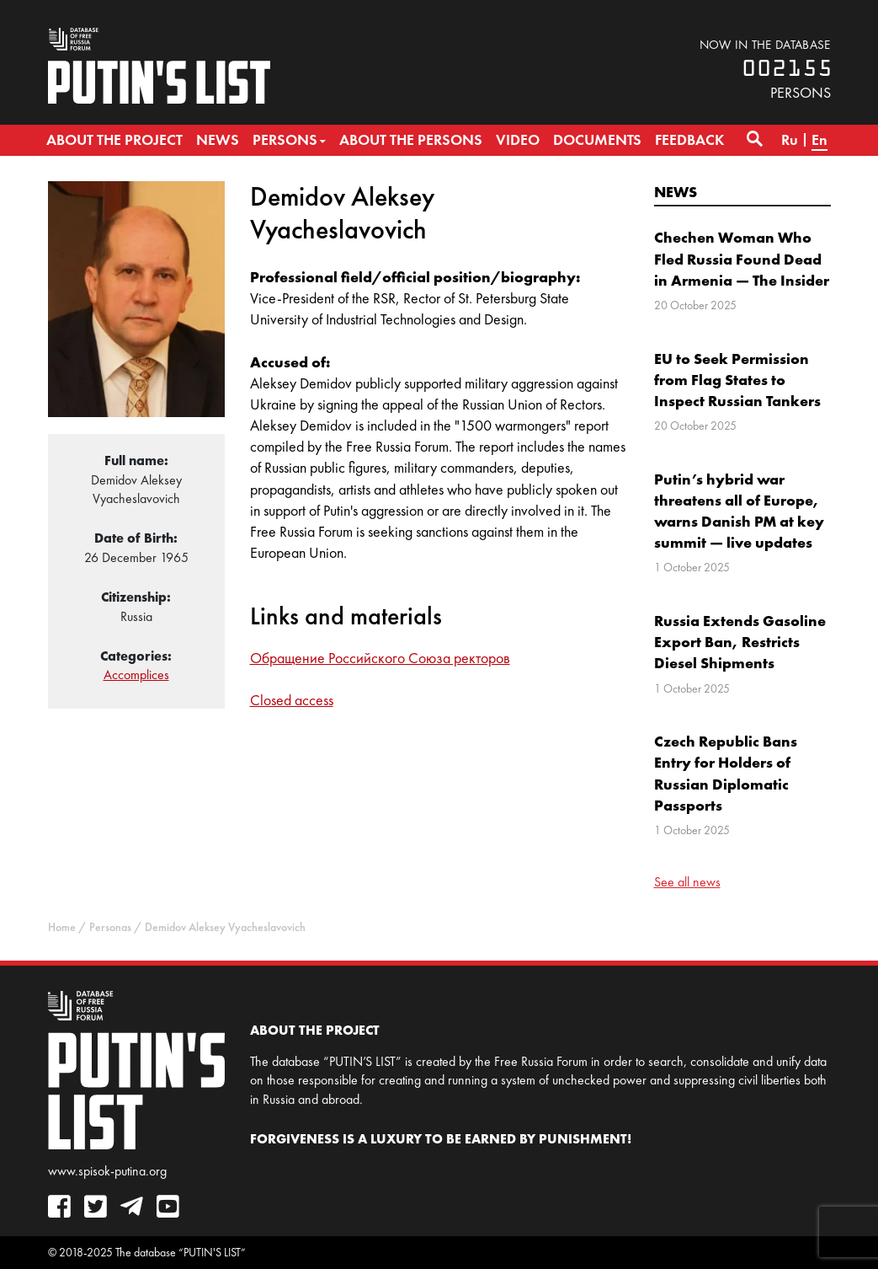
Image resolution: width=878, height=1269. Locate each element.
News (675, 191)
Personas (110, 927)
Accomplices (136, 675)
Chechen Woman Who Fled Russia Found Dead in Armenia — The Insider (741, 258)
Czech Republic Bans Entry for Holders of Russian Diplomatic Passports (725, 773)
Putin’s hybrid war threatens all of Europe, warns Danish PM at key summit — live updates (739, 511)
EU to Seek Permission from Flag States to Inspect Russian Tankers (737, 379)
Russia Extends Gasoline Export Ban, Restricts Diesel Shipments (740, 641)
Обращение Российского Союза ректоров (380, 658)
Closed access (291, 700)
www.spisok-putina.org (107, 1171)
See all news (687, 882)
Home (62, 927)
